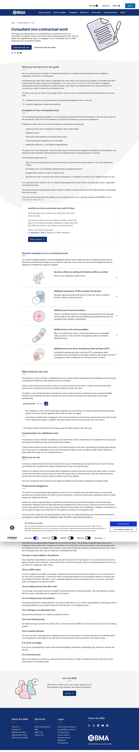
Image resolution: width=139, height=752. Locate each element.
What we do (84, 12)
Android (34, 232)
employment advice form (32, 199)
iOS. (43, 232)
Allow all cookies (123, 734)
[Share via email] (21, 53)
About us (15, 729)
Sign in (116, 5)
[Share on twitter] (12, 53)
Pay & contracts (44, 12)
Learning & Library (110, 12)
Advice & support (59, 12)
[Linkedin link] (98, 728)
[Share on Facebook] (15, 53)
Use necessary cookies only (123, 739)
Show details (98, 748)
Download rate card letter (46, 47)
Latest (122, 12)
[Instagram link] (94, 728)
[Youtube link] (103, 728)
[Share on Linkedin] (18, 53)
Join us (130, 6)
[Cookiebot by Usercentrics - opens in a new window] (12, 748)
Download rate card (21, 47)
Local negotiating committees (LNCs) (76, 83)
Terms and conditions (67, 729)
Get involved (96, 12)
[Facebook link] (107, 728)
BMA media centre (42, 729)
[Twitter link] (89, 728)
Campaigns (73, 12)
